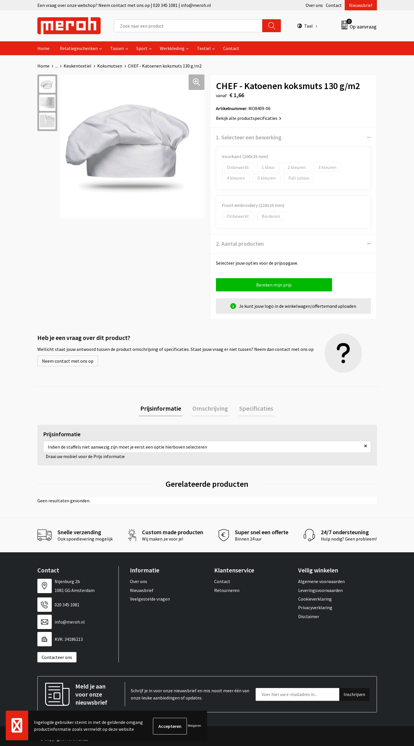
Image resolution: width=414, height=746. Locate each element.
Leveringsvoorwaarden (320, 591)
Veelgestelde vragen (150, 600)
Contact (334, 5)
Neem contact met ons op (67, 361)
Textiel (204, 48)
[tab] (163, 409)
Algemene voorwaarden (321, 583)
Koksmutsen (109, 66)
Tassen (117, 48)
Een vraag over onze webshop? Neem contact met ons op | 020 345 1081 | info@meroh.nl (124, 5)
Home (43, 48)
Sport (141, 48)
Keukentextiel (77, 66)
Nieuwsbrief (361, 5)
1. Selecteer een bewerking (248, 137)
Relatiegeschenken (79, 48)
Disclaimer (308, 618)
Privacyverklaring (315, 609)
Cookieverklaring (315, 600)
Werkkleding (172, 48)
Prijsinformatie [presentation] (163, 409)
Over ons (314, 5)
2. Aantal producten (240, 243)
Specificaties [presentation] (254, 409)
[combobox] (188, 25)
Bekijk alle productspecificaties (248, 118)
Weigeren (194, 726)
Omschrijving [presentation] (210, 409)
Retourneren (226, 591)
